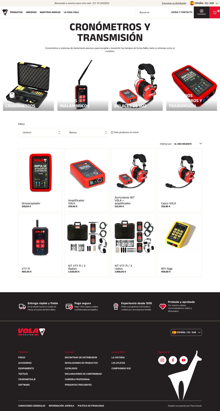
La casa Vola (71, 12)
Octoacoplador (31, 203)
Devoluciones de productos (81, 363)
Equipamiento (26, 368)
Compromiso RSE (121, 368)
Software (24, 385)
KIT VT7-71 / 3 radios (123, 267)
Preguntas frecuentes (78, 385)
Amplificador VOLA (76, 202)
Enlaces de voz (137, 105)
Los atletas (118, 363)
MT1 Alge (166, 268)
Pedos (21, 357)
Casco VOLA (168, 203)
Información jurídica (61, 405)
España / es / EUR (204, 3)
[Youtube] (183, 360)
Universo (31, 12)
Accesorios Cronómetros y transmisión (192, 100)
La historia (118, 357)
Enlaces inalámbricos (83, 103)
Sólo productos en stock (126, 132)
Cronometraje (27, 379)
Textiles (23, 374)
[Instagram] (162, 360)
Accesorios (25, 363)
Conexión (201, 12)
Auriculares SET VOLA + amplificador (125, 200)
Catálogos (71, 368)
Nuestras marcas (50, 12)
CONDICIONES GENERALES (31, 405)
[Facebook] (173, 360)
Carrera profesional (77, 379)
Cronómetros (28, 105)
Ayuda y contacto (181, 12)
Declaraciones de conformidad (83, 374)
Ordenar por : (166, 144)
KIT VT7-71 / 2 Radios (76, 267)
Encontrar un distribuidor (174, 3)
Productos (16, 12)
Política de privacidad (91, 405)
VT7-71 (26, 268)
